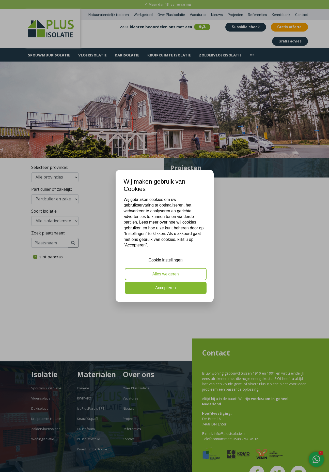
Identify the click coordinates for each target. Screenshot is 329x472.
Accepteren (165, 288)
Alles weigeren (165, 274)
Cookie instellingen (165, 260)
